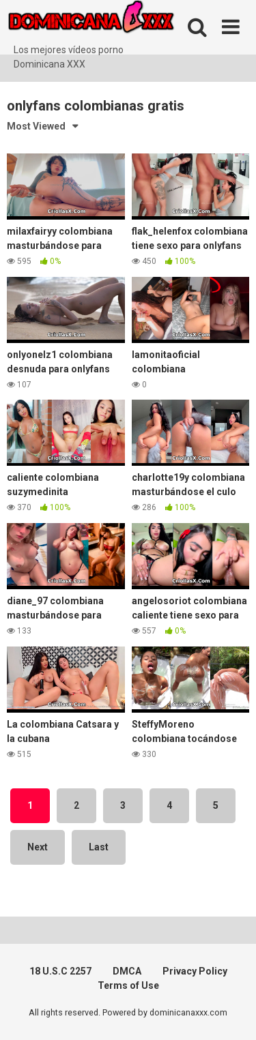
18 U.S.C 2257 (60, 971)
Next (37, 847)
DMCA (127, 971)
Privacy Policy (194, 971)
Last (99, 847)
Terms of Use (128, 985)
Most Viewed (36, 126)
